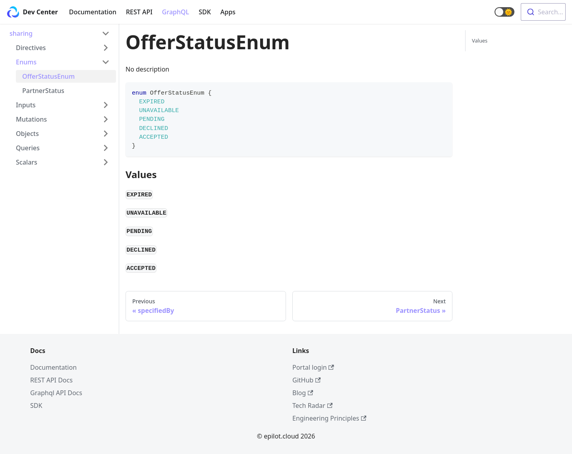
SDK (205, 12)
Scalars (26, 162)
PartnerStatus (43, 90)
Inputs (26, 105)
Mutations (31, 119)
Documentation (92, 12)
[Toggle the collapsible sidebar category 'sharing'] (105, 33)
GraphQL (175, 12)
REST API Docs (51, 380)
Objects (27, 133)
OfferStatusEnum (48, 76)
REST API (139, 12)
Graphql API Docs (56, 392)
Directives (31, 47)
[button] (504, 12)
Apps (228, 12)
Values (479, 40)
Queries (28, 148)
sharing (21, 33)
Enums (26, 62)
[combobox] (543, 12)
